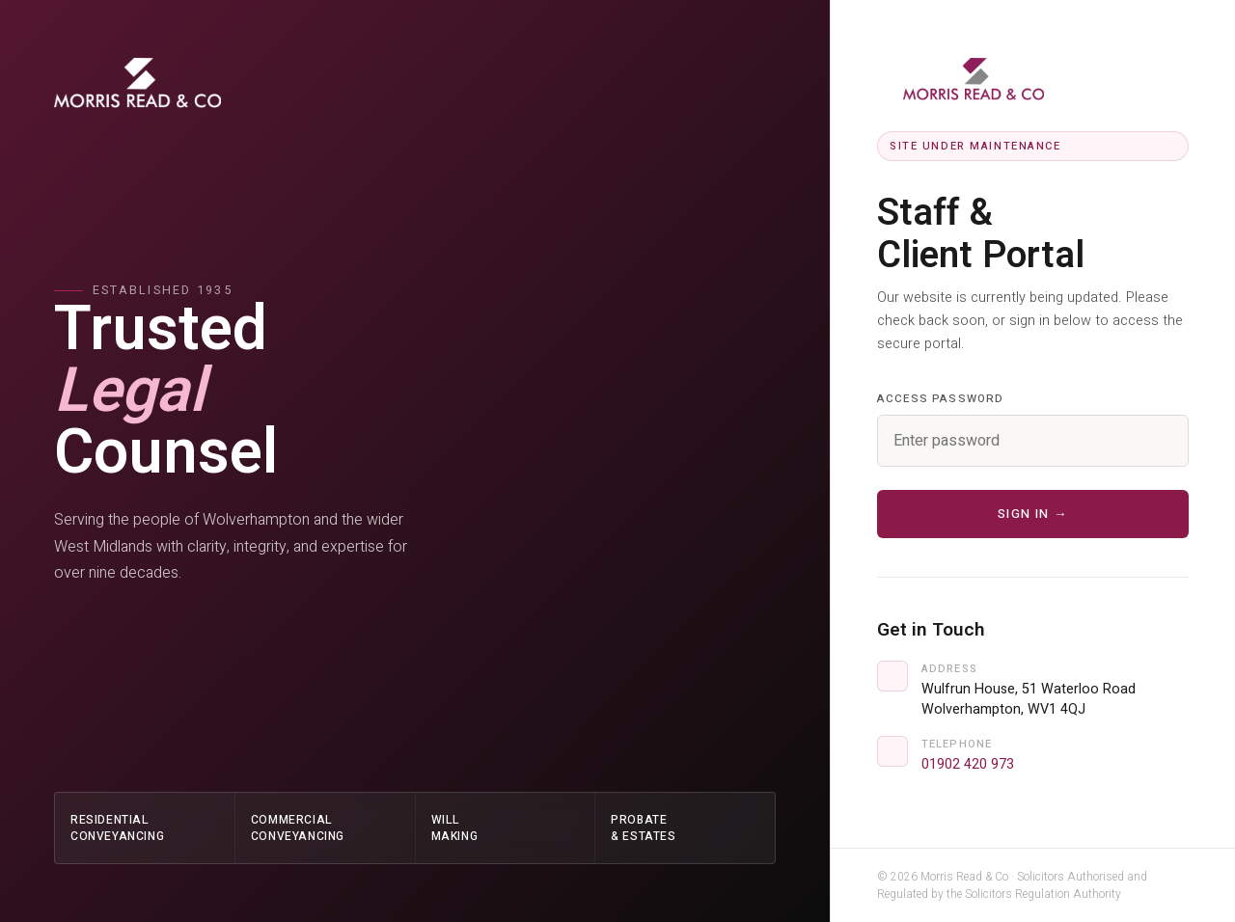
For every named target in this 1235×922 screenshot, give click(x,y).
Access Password (940, 399)
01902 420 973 (967, 764)
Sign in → (1033, 514)
